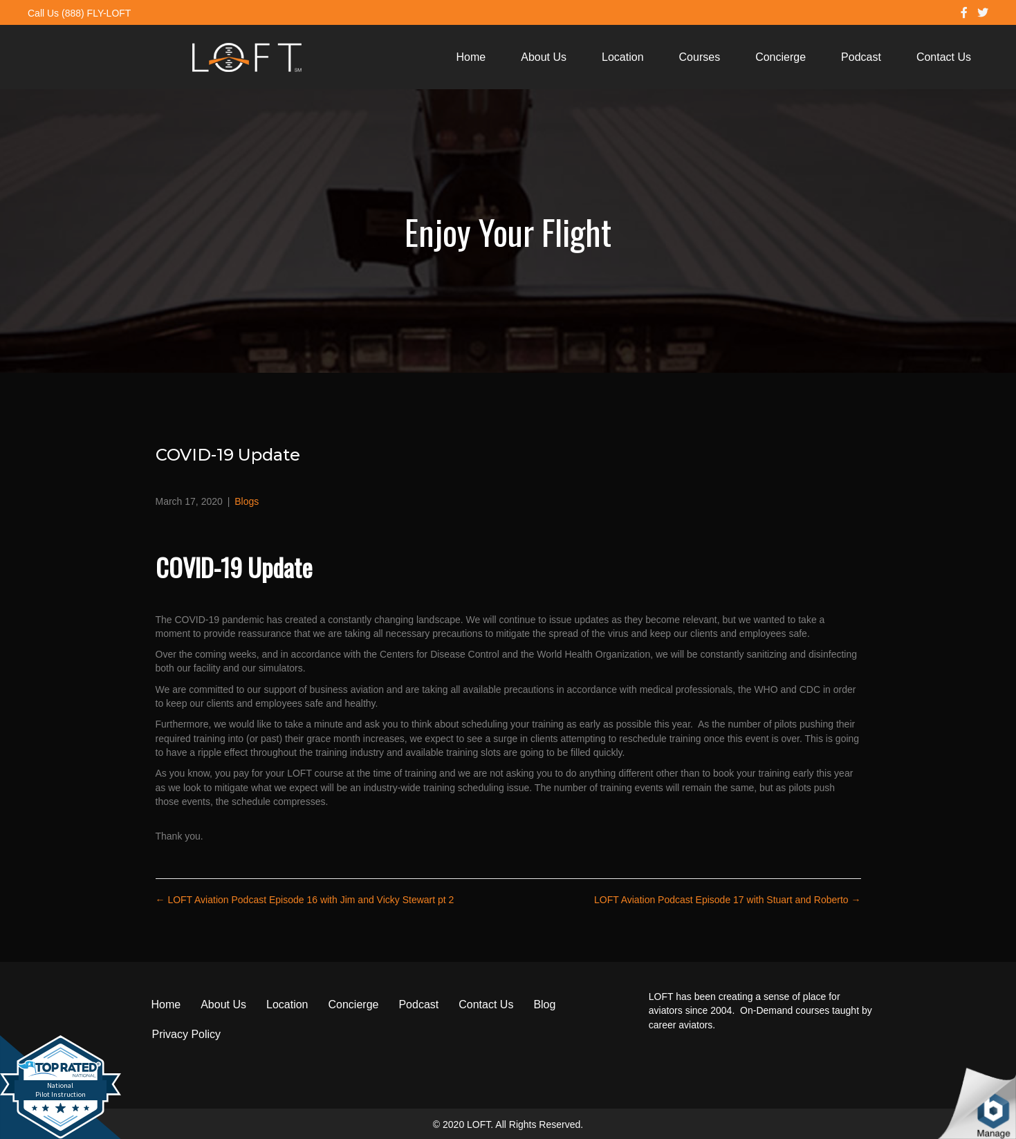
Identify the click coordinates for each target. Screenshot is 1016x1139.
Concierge (780, 57)
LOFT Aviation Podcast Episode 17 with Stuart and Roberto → (727, 899)
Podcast (861, 57)
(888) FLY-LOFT (96, 13)
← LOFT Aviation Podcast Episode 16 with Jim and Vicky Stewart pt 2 (305, 899)
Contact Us (943, 57)
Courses (700, 57)
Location (623, 57)
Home (471, 57)
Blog (544, 1004)
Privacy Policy (186, 1034)
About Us (543, 57)
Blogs (246, 501)
